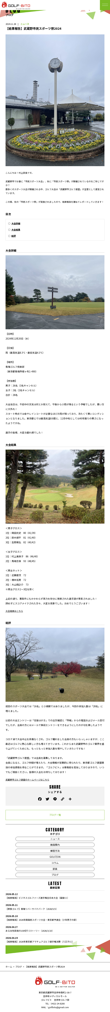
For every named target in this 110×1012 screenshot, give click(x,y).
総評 (13, 235)
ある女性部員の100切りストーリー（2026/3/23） (55, 928)
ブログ (55, 874)
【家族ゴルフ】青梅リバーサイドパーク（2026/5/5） (55, 906)
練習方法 (55, 850)
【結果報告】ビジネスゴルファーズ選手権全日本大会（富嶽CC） (55, 895)
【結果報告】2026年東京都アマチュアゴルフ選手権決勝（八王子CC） (55, 939)
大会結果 (15, 229)
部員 (55, 869)
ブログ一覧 (55, 814)
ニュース (25, 24)
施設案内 (55, 844)
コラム (55, 862)
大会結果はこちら (14, 611)
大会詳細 (15, 223)
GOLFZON (55, 856)
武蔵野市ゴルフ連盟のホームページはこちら (27, 779)
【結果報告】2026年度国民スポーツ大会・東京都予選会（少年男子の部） (55, 917)
